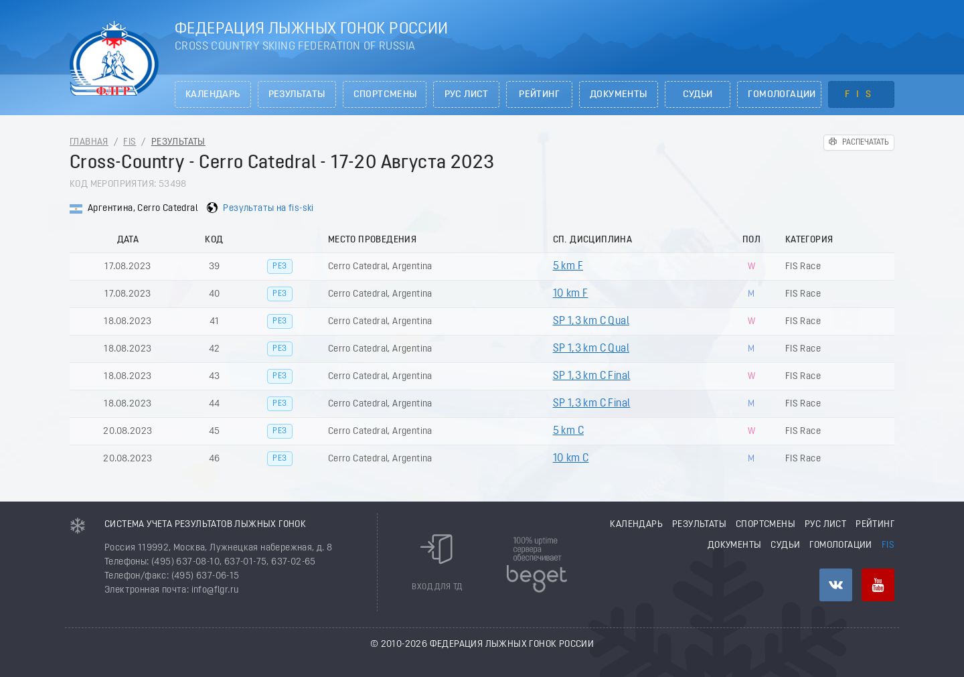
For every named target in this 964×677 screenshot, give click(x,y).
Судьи (698, 95)
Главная (89, 142)
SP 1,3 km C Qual (591, 321)
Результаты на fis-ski (268, 209)
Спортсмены (385, 95)
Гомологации (781, 95)
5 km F (568, 266)
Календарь (212, 95)
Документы (618, 95)
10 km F (570, 294)
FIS (861, 95)
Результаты (296, 95)
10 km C (571, 458)
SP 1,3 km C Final (592, 376)
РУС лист (467, 95)
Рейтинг (539, 95)
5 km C (568, 431)
